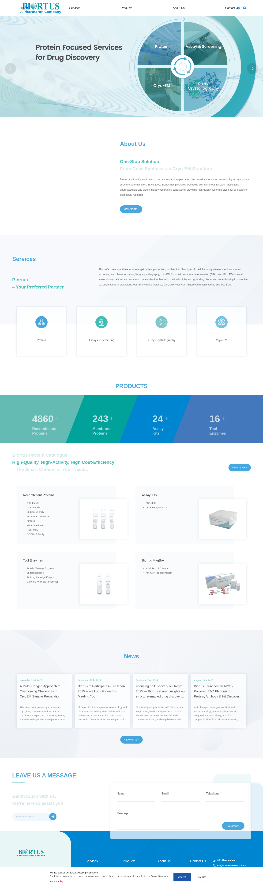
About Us (190, 8)
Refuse (202, 877)
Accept (182, 877)
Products (162, 8)
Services (134, 8)
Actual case (64, 79)
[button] (252, 68)
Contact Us (220, 8)
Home (108, 8)
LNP (87, 79)
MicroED (78, 79)
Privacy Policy (57, 881)
